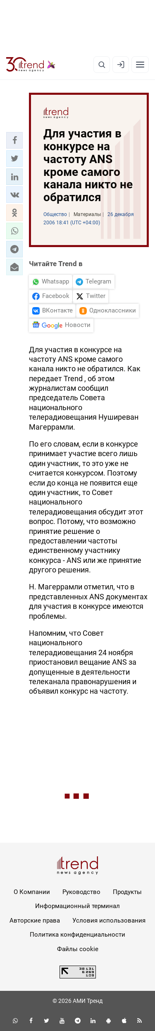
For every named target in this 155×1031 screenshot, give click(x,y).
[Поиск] (101, 64)
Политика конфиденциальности (77, 934)
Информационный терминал (77, 906)
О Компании (32, 892)
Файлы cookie (77, 949)
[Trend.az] (30, 64)
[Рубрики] (140, 64)
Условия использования (108, 920)
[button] (14, 140)
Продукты (127, 892)
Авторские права (35, 920)
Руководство (81, 892)
